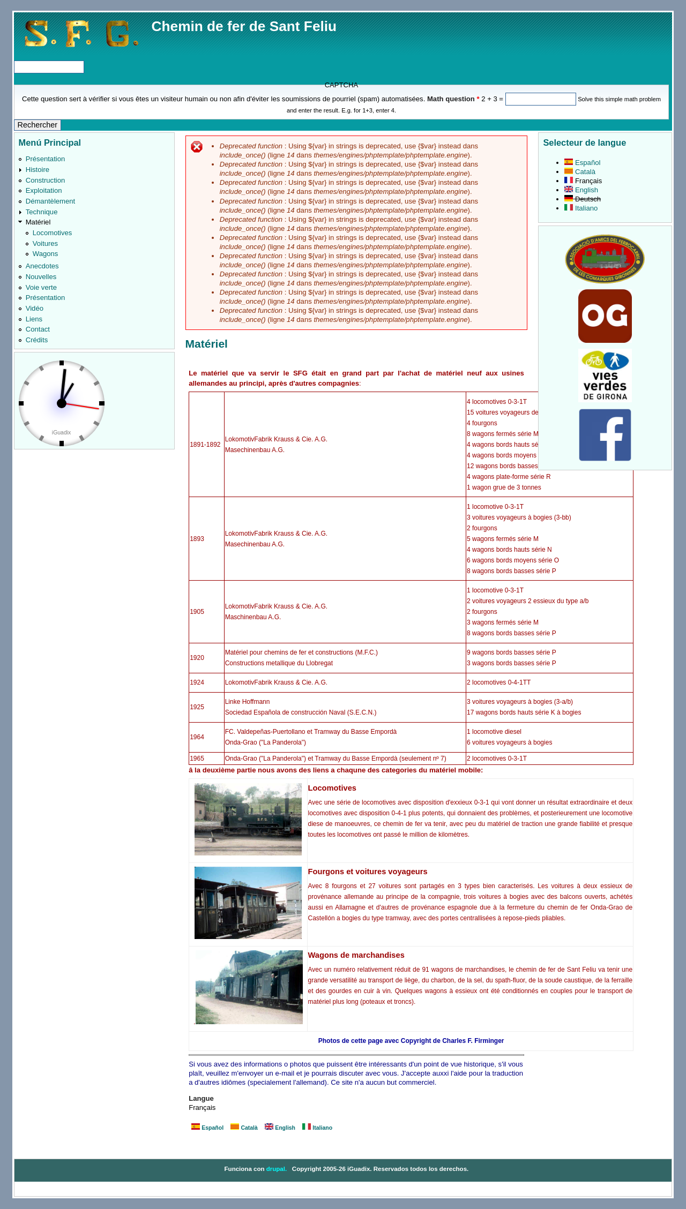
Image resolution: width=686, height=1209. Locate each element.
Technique (42, 212)
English (280, 1128)
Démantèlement (51, 201)
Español (207, 1128)
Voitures (45, 243)
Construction (45, 180)
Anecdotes (42, 266)
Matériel (38, 222)
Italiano (317, 1128)
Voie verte (41, 287)
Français (583, 181)
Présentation (45, 159)
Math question (453, 99)
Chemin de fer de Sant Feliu (244, 26)
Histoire (37, 170)
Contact (38, 329)
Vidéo (34, 308)
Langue (201, 1098)
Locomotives (52, 233)
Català (243, 1128)
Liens (34, 319)
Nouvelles (41, 277)
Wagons (45, 254)
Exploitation (44, 190)
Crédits (37, 340)
